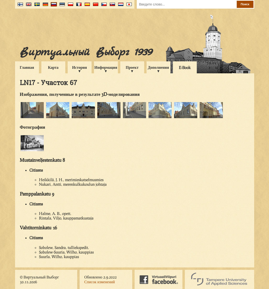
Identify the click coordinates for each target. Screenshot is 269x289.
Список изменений (99, 281)
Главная (27, 67)
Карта (53, 67)
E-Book (185, 67)
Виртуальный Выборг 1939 (86, 52)
